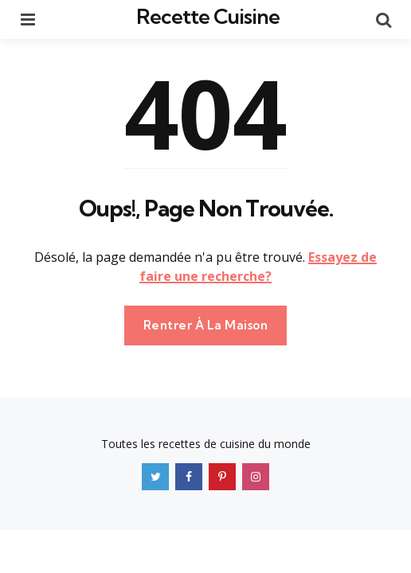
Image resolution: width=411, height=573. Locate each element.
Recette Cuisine (208, 16)
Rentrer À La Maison (205, 325)
